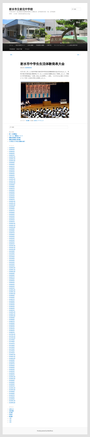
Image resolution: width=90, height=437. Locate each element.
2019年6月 (12, 301)
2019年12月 (12, 290)
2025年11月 (12, 159)
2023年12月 (12, 201)
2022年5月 (12, 236)
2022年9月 (12, 229)
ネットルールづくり (59, 45)
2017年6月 (12, 345)
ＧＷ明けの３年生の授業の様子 (17, 141)
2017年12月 (12, 334)
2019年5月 (12, 303)
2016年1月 (12, 375)
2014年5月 (12, 399)
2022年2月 (12, 242)
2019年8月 (12, 297)
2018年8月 (12, 319)
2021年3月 (12, 262)
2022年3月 (12, 240)
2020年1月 (12, 288)
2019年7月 (12, 299)
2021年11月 (12, 247)
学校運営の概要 (40, 45)
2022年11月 (12, 225)
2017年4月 (12, 349)
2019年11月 (12, 292)
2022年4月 (12, 238)
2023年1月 (12, 221)
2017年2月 (12, 351)
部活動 (10, 416)
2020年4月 (12, 282)
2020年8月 (12, 275)
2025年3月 (12, 173)
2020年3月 (12, 284)
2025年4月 (12, 172)
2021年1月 (12, 266)
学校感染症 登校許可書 (15, 49)
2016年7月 (12, 364)
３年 (10, 422)
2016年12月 (12, 354)
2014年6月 (12, 397)
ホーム (11, 45)
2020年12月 (12, 267)
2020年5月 (12, 280)
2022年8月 (12, 231)
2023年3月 (12, 218)
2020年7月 (12, 277)
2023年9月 (12, 207)
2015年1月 (12, 386)
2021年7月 (12, 255)
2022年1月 (12, 244)
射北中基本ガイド (20, 45)
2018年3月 (12, 328)
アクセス (27, 49)
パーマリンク (40, 120)
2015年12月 (12, 376)
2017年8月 (12, 341)
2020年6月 (12, 279)
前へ (10, 54)
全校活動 (11, 411)
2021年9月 (12, 251)
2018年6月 (12, 323)
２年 (10, 420)
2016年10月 (12, 358)
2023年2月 (12, 220)
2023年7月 (12, 210)
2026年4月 (12, 149)
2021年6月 (12, 256)
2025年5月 (12, 170)
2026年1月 (12, 155)
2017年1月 (12, 352)
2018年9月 (12, 317)
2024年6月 (12, 190)
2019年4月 (12, 304)
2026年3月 (12, 151)
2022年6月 (12, 234)
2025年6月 (12, 168)
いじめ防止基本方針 (72, 45)
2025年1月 (12, 177)
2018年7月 (12, 321)
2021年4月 (12, 260)
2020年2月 (12, 286)
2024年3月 (12, 196)
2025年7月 (12, 166)
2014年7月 (12, 395)
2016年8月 (12, 362)
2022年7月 (12, 232)
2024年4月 (12, 194)
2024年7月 (12, 188)
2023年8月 (12, 208)
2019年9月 (12, 295)
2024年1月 (12, 199)
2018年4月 (12, 327)
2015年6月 (12, 382)
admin (35, 120)
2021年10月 (12, 249)
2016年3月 (12, 371)
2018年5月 (12, 325)
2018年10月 (12, 316)
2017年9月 (12, 340)
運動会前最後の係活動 (14, 137)
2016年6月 (12, 365)
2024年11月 (12, 181)
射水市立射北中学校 (21, 9)
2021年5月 (12, 258)
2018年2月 (12, 330)
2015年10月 (12, 378)
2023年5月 (12, 214)
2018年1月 (12, 332)
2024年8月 (12, 186)
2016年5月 (12, 367)
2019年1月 (12, 310)
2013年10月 (12, 402)
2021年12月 (12, 245)
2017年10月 (12, 338)
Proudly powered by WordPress (45, 430)
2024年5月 (12, 192)
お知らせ (11, 409)
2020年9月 (12, 273)
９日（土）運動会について (16, 136)
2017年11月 (12, 336)
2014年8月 (12, 393)
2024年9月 (12, 184)
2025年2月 (12, 175)
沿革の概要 (30, 45)
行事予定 (49, 45)
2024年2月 (12, 197)
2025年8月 (12, 164)
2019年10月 (12, 293)
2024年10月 (12, 183)
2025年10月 (12, 160)
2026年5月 (12, 147)
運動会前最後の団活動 (14, 139)
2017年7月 (12, 343)
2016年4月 (12, 369)
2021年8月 (12, 253)
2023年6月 (12, 212)
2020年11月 (12, 269)
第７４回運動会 (13, 134)
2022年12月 (12, 223)
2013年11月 (12, 400)
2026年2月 (12, 153)
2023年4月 (12, 216)
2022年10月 (12, 227)
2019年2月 (12, 308)
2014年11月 (12, 388)
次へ (79, 54)
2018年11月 (12, 314)
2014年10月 (12, 389)
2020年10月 (12, 271)
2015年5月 (12, 384)
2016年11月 (12, 356)
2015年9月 (12, 380)
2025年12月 (12, 157)
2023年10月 (12, 205)
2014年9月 (12, 391)
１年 (10, 418)
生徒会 (10, 414)
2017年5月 (12, 347)
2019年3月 (12, 306)
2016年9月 (12, 360)
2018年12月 (12, 312)
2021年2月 (12, 264)
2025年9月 (12, 162)
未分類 (27, 120)
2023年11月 (12, 203)
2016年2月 (12, 373)
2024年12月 (12, 179)
